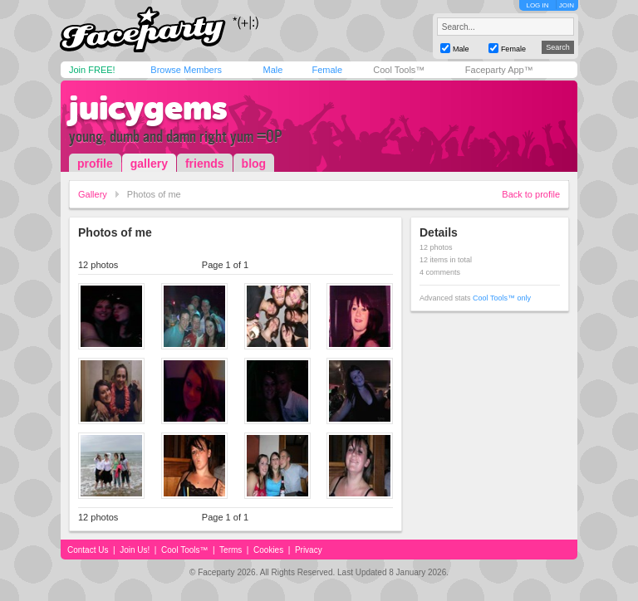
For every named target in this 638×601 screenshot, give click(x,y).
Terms (230, 550)
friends (204, 163)
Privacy (308, 550)
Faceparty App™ (499, 70)
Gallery (92, 194)
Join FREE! (92, 70)
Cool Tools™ (399, 70)
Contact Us (87, 550)
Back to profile (531, 194)
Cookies (268, 550)
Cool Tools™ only (502, 298)
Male (272, 70)
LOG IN (537, 5)
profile (95, 163)
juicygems (148, 108)
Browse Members (186, 70)
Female (327, 70)
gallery (149, 163)
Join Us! (135, 550)
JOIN (566, 5)
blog (254, 163)
